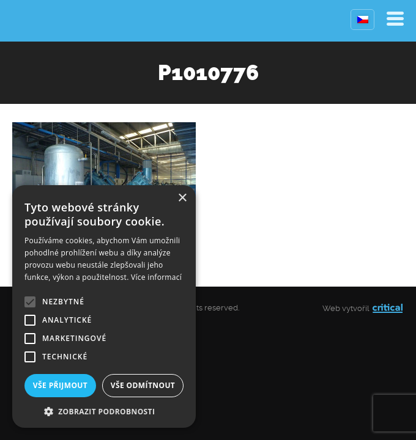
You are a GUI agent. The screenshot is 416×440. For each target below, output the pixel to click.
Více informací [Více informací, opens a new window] (156, 277)
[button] (104, 410)
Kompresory (41, 21)
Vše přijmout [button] (60, 385)
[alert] (104, 306)
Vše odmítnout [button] (143, 385)
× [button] (182, 198)
